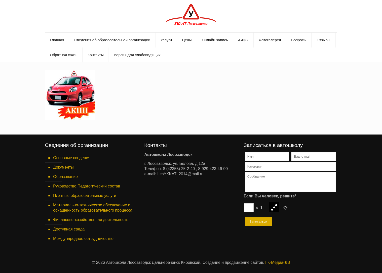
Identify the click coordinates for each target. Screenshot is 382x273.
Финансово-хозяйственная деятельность (90, 220)
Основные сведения (71, 158)
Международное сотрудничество (83, 238)
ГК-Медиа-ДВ (277, 262)
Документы (63, 167)
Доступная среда (69, 229)
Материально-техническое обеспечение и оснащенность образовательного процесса (92, 207)
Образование (65, 177)
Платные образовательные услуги (84, 195)
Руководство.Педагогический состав (86, 186)
